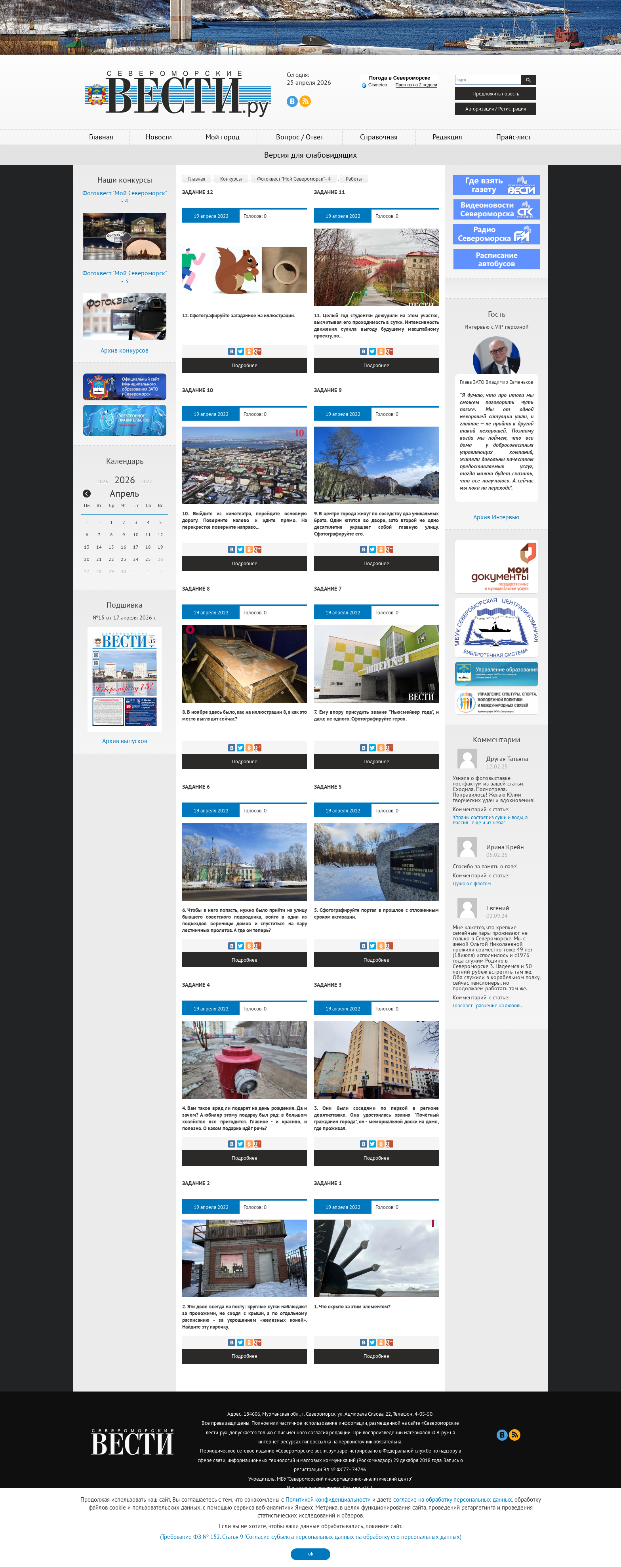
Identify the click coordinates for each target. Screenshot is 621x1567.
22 (111, 559)
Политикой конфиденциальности (328, 1499)
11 (148, 535)
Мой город (223, 136)
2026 (124, 480)
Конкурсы (231, 178)
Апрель (124, 493)
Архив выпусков (124, 741)
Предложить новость (495, 92)
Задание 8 (196, 584)
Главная (101, 136)
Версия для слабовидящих (310, 155)
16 (123, 547)
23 (123, 559)
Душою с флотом (472, 883)
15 (111, 547)
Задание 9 (328, 388)
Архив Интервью (496, 517)
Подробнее (244, 364)
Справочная (379, 136)
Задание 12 (197, 192)
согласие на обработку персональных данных (452, 1499)
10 (136, 535)
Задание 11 (329, 192)
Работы (354, 178)
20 (87, 559)
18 (148, 547)
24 (136, 559)
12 (160, 535)
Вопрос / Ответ (299, 136)
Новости (159, 136)
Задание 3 (328, 976)
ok (310, 1553)
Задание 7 (328, 584)
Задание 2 (196, 1172)
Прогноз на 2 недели (416, 84)
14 (99, 547)
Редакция (447, 136)
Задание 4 (196, 976)
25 (148, 559)
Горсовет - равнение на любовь (487, 1005)
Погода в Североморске (400, 78)
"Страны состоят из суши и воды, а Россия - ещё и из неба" (490, 820)
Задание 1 (328, 1172)
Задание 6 (196, 780)
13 (87, 547)
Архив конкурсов (125, 350)
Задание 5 (328, 780)
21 (99, 559)
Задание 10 (197, 388)
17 (136, 547)
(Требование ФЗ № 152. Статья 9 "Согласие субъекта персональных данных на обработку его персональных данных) (310, 1536)
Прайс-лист (513, 136)
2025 (102, 481)
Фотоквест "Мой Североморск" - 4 (294, 178)
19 (160, 547)
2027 (146, 481)
